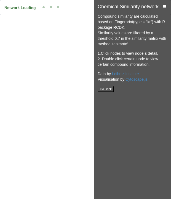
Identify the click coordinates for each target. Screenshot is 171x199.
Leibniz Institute (125, 74)
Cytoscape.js (136, 79)
